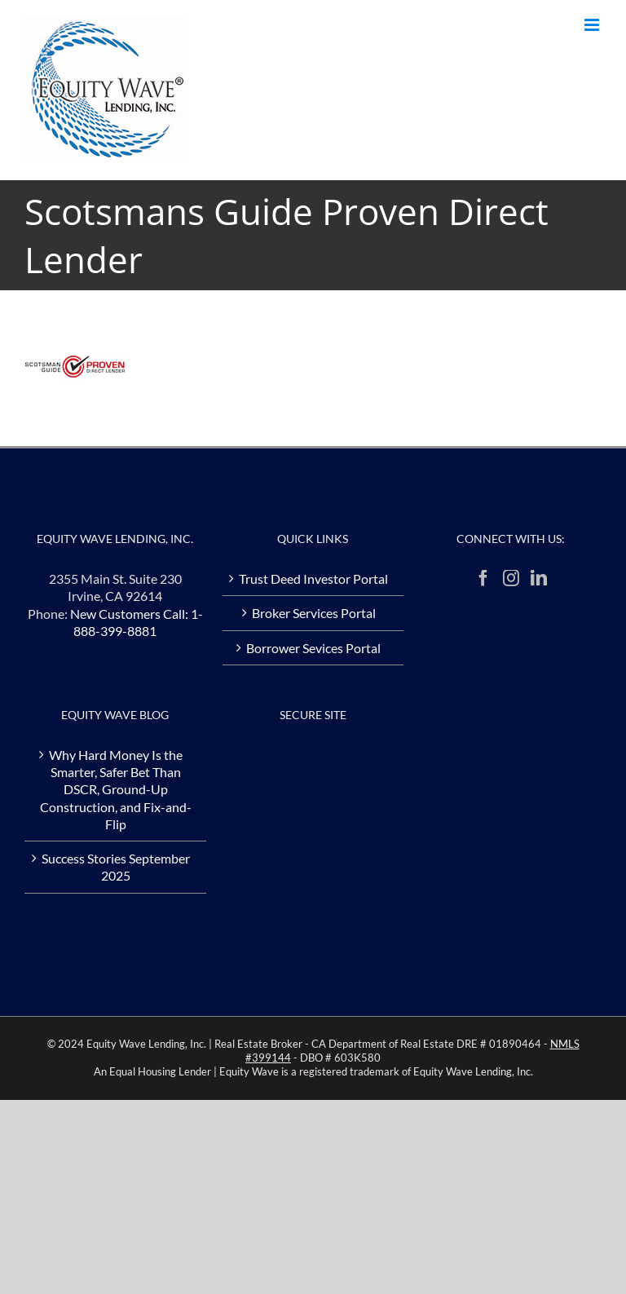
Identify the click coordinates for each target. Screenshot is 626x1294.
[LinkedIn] (539, 578)
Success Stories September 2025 (116, 866)
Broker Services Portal (314, 613)
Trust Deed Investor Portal (313, 578)
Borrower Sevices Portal (313, 648)
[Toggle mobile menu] (593, 24)
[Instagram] (511, 578)
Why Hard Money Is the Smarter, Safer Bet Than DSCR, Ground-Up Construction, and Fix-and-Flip (116, 789)
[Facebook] (483, 578)
